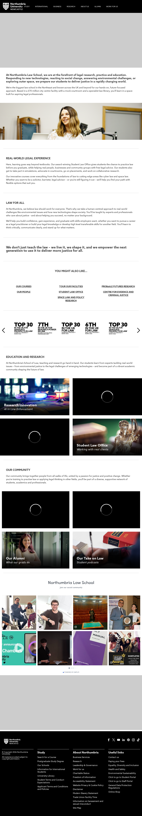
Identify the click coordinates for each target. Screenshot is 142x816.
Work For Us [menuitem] (112, 7)
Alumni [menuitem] (97, 7)
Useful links (116, 752)
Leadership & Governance (85, 766)
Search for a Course (46, 757)
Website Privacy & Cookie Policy (88, 785)
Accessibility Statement (84, 781)
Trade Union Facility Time (85, 797)
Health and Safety (116, 769)
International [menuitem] (41, 7)
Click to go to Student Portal (122, 777)
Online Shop (114, 792)
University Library (45, 776)
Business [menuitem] (57, 7)
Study (41, 752)
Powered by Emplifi (71, 672)
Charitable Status (81, 773)
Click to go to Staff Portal (120, 781)
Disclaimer (78, 789)
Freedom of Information (84, 777)
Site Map (77, 808)
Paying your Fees (116, 762)
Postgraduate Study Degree (50, 762)
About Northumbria (86, 752)
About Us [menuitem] (85, 7)
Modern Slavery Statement (85, 793)
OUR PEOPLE (23, 292)
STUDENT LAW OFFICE (71, 292)
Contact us (113, 757)
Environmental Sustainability (122, 773)
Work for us (78, 769)
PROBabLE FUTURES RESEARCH (118, 287)
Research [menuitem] (71, 7)
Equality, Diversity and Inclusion (123, 766)
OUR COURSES (23, 287)
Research (77, 762)
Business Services (81, 757)
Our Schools (43, 766)
